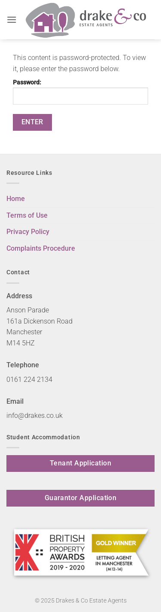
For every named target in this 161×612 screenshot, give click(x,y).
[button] (11, 19)
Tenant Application (80, 463)
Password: (80, 92)
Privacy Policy (27, 232)
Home (15, 199)
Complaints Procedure (40, 248)
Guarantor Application (81, 498)
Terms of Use (27, 215)
